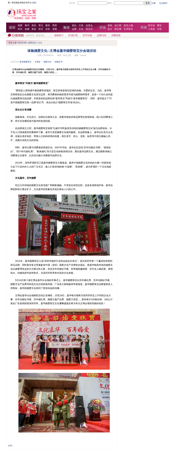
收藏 (27, 29)
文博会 (38, 62)
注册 (154, 3)
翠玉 (41, 25)
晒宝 (159, 25)
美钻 (34, 25)
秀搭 (54, 25)
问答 (159, 29)
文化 (81, 29)
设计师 (117, 25)
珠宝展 (117, 29)
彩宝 (41, 29)
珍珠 (47, 29)
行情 (81, 25)
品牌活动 (101, 35)
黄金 (34, 29)
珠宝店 (89, 29)
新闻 (110, 25)
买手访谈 (87, 35)
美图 (54, 29)
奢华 (27, 25)
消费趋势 (116, 35)
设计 (110, 29)
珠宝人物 (128, 25)
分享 (10, 446)
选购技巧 (58, 35)
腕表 (47, 25)
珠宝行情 (22, 43)
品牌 (74, 29)
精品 (74, 25)
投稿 (34, 2)
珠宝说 (151, 25)
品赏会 (89, 25)
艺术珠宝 (128, 29)
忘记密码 (163, 3)
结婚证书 (58, 62)
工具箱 (151, 29)
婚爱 (20, 25)
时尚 (20, 29)
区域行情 (73, 35)
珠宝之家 (13, 43)
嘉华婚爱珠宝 (25, 62)
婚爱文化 (47, 62)
